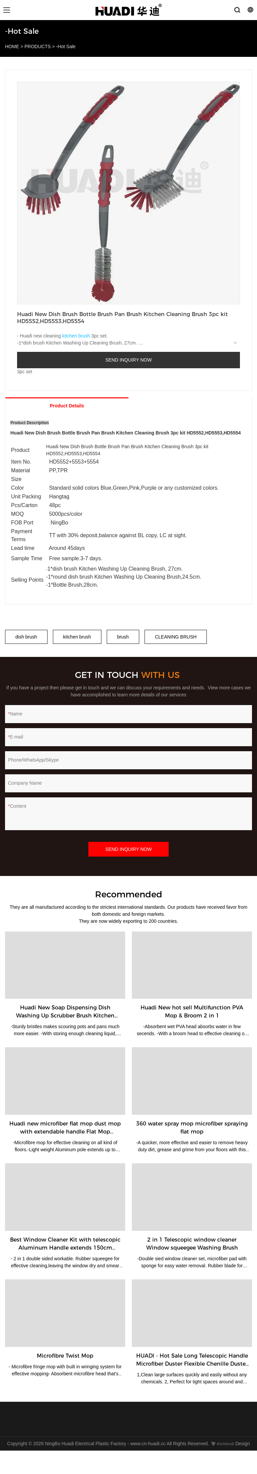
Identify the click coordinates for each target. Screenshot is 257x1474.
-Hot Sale (66, 46)
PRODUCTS (37, 46)
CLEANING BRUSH (175, 637)
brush (123, 637)
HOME (12, 46)
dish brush (26, 637)
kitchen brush (76, 335)
